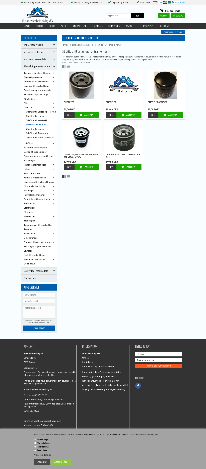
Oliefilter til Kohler (36, 124)
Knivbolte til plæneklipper (36, 94)
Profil (63, 26)
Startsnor (28, 212)
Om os (85, 358)
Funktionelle (43, 447)
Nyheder (39, 26)
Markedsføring (44, 443)
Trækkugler (29, 220)
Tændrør (28, 229)
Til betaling (178, 15)
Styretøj (28, 251)
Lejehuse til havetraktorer (36, 86)
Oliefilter (69, 102)
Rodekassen (30, 278)
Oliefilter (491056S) (157, 102)
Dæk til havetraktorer (34, 255)
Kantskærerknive (32, 173)
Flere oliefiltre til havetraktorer (76, 62)
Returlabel (165, 26)
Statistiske (42, 450)
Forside (27, 26)
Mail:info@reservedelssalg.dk (38, 389)
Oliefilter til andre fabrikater (40, 137)
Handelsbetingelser (91, 353)
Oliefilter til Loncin (35, 129)
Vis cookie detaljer (42, 455)
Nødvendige (42, 439)
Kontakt (129, 26)
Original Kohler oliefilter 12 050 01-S (122, 156)
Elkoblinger (29, 160)
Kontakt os (87, 362)
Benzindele (29, 263)
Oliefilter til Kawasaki (36, 120)
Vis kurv (163, 15)
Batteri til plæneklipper (35, 147)
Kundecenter (114, 26)
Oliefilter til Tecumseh (37, 133)
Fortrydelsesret (147, 26)
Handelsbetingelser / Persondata (87, 26)
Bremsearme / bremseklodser (38, 156)
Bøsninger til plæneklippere (37, 246)
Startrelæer (29, 208)
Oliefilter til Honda (35, 116)
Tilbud (52, 26)
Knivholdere (29, 99)
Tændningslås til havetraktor (38, 225)
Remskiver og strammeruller (38, 90)
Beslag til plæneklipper (35, 152)
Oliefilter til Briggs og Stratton (41, 112)
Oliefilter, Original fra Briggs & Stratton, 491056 (81, 156)
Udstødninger (30, 238)
